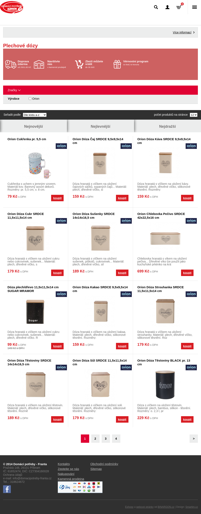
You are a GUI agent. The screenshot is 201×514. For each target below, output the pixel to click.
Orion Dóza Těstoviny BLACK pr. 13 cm (163, 362)
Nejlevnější (100, 126)
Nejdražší (167, 126)
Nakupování (66, 474)
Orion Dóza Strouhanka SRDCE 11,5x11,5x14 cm (160, 289)
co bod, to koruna (136, 63)
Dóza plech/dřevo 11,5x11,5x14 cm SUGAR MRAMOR (33, 289)
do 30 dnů (98, 64)
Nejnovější (33, 126)
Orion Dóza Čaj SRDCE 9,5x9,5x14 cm (98, 141)
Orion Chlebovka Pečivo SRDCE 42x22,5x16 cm (161, 215)
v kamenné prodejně (60, 64)
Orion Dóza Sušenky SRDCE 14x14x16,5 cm (94, 215)
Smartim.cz (191, 506)
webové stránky (144, 506)
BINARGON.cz (166, 506)
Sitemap (96, 469)
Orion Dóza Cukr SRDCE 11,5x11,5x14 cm (25, 215)
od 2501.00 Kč (25, 64)
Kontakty (64, 464)
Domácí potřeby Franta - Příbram (11, 7)
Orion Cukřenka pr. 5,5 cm (26, 139)
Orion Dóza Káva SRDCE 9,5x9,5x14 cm (164, 141)
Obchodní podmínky (104, 464)
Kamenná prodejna (71, 479)
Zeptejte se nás (68, 469)
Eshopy (129, 506)
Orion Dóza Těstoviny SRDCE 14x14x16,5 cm (29, 362)
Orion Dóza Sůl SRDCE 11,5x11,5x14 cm (100, 362)
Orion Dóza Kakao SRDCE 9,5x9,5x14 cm (100, 289)
